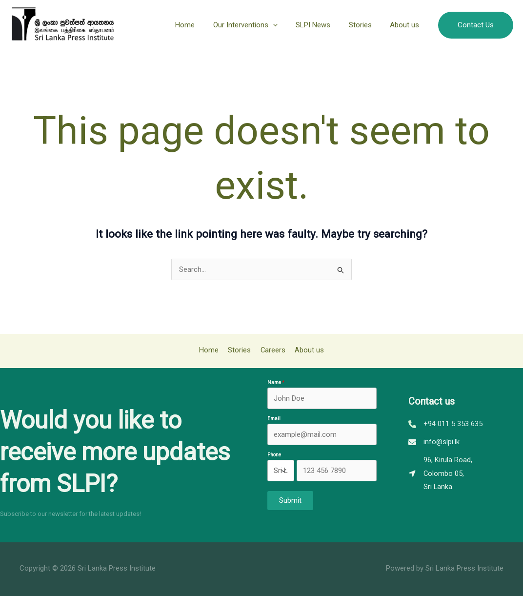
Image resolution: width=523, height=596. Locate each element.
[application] (285, 25)
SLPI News (322, 25)
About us (406, 25)
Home (201, 25)
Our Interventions (258, 25)
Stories (365, 25)
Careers (271, 350)
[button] (475, 25)
